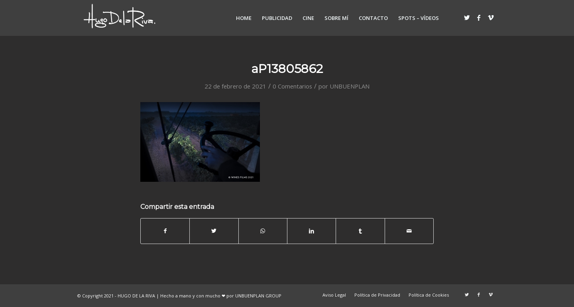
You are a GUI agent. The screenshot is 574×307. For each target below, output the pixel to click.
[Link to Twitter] (467, 18)
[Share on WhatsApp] (263, 230)
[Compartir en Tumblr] (360, 230)
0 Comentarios (292, 86)
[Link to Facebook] (479, 18)
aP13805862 (287, 68)
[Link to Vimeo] (491, 18)
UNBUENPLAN (350, 86)
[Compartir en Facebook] (165, 230)
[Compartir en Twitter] (214, 230)
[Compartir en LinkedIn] (311, 230)
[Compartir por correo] (409, 230)
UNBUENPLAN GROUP (258, 296)
